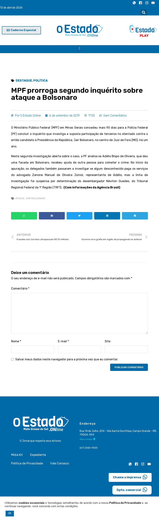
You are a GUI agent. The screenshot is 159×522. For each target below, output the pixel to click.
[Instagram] (147, 3)
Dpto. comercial (132, 490)
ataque (19, 198)
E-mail (63, 341)
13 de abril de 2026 (11, 7)
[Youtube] (153, 3)
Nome (16, 341)
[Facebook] (140, 3)
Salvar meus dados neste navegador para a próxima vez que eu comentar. (66, 359)
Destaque (24, 80)
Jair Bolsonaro (35, 198)
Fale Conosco (59, 464)
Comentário (20, 289)
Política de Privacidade (27, 464)
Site (107, 341)
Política (40, 80)
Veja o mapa (87, 439)
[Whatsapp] (134, 3)
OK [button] (9, 513)
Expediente (38, 455)
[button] (144, 12)
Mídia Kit (17, 455)
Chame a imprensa (130, 477)
